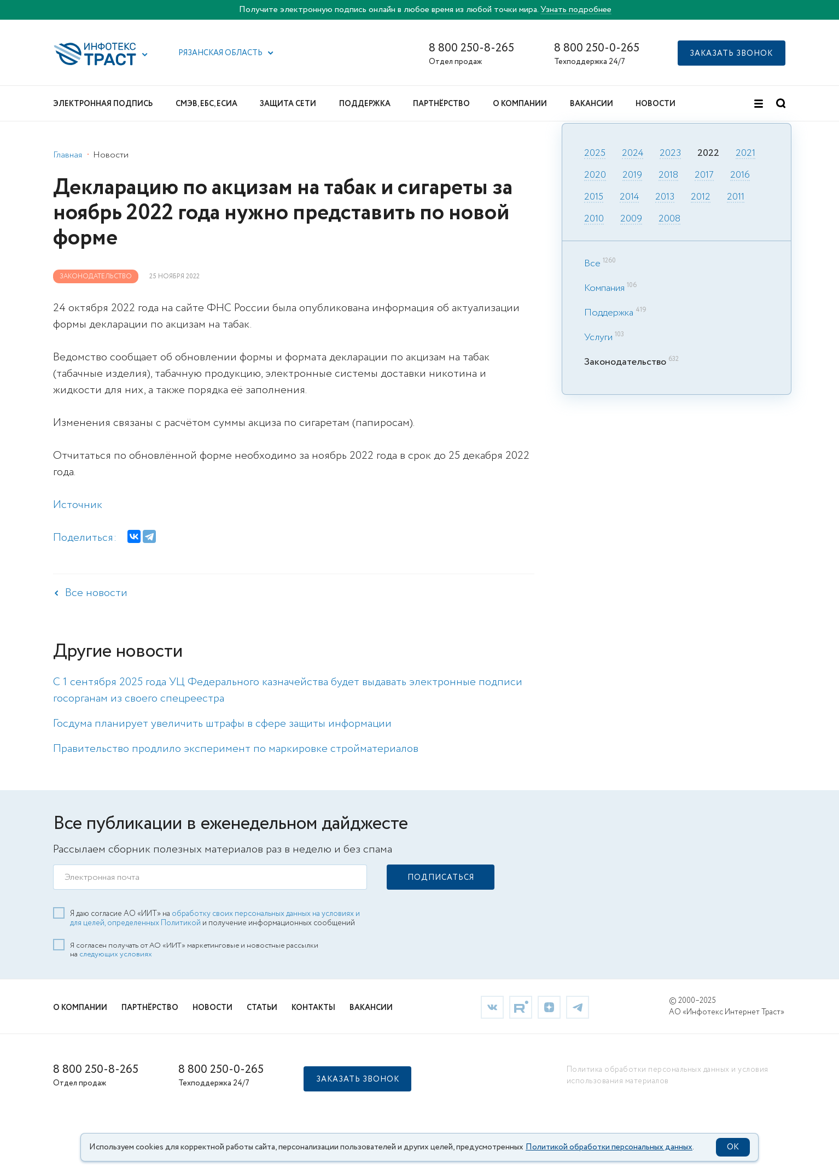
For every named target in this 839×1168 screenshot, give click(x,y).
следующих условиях (115, 953)
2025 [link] (594, 153)
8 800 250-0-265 (596, 48)
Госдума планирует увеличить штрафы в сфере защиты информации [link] (222, 724)
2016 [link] (740, 175)
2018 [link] (668, 175)
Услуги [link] (598, 337)
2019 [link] (632, 175)
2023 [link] (670, 153)
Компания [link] (604, 288)
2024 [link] (632, 153)
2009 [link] (631, 219)
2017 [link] (704, 175)
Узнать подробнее (575, 9)
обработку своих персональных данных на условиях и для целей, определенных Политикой (215, 918)
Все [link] (592, 263)
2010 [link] (594, 219)
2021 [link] (745, 153)
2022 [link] (708, 153)
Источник (77, 505)
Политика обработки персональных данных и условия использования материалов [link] (667, 1075)
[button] (145, 55)
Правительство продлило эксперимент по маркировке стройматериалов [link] (235, 749)
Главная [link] (67, 155)
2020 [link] (595, 175)
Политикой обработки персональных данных (609, 1147)
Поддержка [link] (608, 313)
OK (733, 1147)
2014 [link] (629, 197)
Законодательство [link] (96, 276)
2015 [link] (593, 197)
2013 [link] (664, 197)
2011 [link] (735, 197)
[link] (492, 1006)
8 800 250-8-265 (471, 48)
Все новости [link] (96, 593)
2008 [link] (669, 219)
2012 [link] (700, 197)
